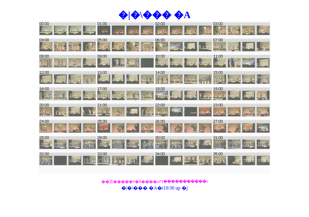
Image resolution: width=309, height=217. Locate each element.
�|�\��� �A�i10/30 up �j (154, 187)
